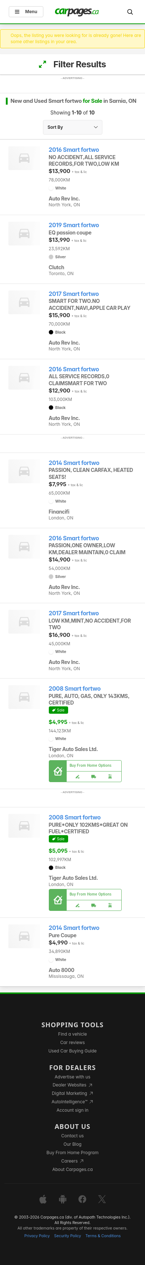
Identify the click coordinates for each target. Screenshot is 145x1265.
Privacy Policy (37, 1236)
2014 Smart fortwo (74, 462)
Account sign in (72, 1110)
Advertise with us (72, 1077)
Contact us (72, 1135)
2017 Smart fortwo (74, 293)
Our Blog (72, 1144)
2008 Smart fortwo (75, 688)
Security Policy (67, 1236)
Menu (26, 11)
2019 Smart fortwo (74, 225)
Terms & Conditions (103, 1236)
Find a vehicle (72, 1034)
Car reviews (72, 1042)
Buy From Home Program (73, 1152)
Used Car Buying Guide (72, 1051)
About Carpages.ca (72, 1169)
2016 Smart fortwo (74, 149)
